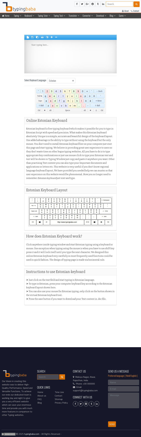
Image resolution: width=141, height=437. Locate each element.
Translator (73, 15)
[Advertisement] (10, 62)
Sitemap (59, 399)
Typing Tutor (43, 15)
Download (100, 15)
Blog (111, 15)
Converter (87, 15)
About (125, 10)
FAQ (39, 399)
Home (5, 15)
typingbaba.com (31, 434)
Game (121, 15)
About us (41, 395)
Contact (135, 10)
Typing (16, 15)
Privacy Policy (61, 402)
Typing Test (58, 15)
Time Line (59, 392)
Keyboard (28, 15)
